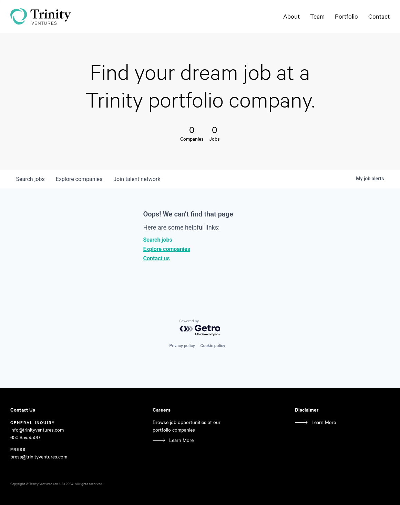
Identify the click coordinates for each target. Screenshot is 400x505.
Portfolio (346, 16)
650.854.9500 (25, 437)
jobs (30, 179)
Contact (379, 16)
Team (317, 16)
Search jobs (157, 239)
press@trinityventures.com (38, 456)
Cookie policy (213, 345)
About (291, 16)
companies (79, 179)
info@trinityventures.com (37, 429)
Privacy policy (182, 345)
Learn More (181, 440)
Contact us (156, 258)
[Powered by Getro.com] (200, 328)
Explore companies (166, 249)
